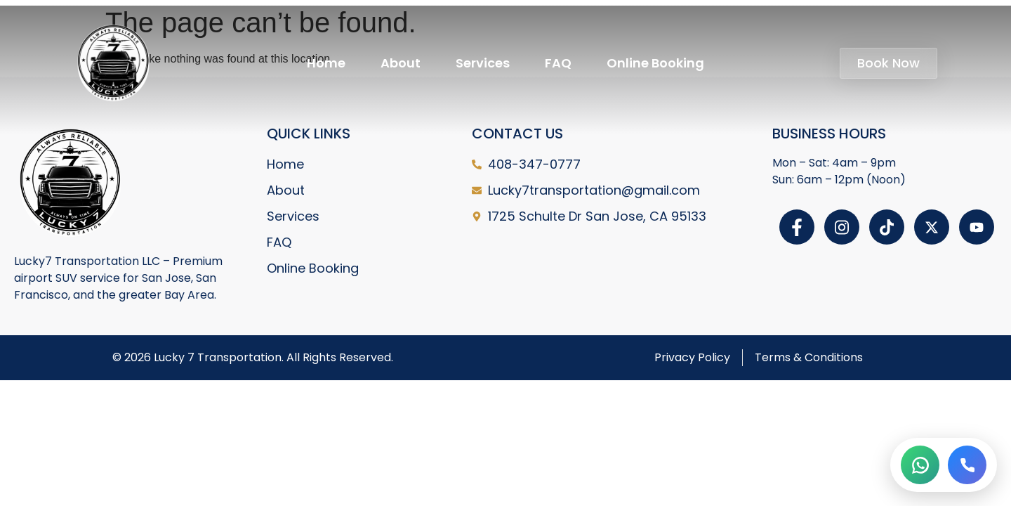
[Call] (967, 465)
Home (326, 63)
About (401, 63)
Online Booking (655, 63)
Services (483, 63)
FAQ (558, 63)
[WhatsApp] (920, 465)
